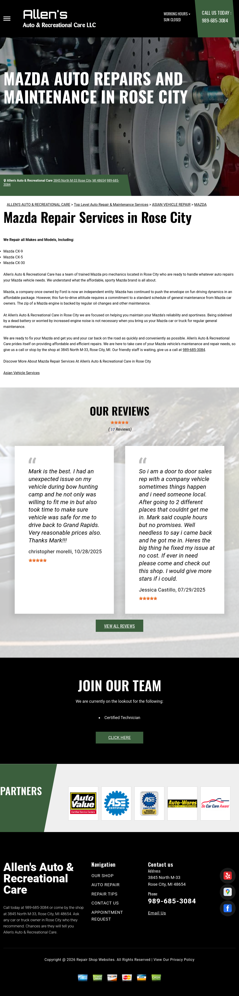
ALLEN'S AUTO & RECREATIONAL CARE (38, 204)
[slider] (119, 422)
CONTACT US (105, 903)
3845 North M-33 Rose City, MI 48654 (79, 180)
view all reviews (119, 626)
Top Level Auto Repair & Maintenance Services (111, 204)
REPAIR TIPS (104, 894)
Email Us (157, 913)
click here (119, 737)
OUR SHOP (102, 875)
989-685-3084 (215, 20)
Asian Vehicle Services (21, 373)
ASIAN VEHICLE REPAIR (171, 204)
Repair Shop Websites (95, 960)
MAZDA (200, 204)
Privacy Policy (182, 960)
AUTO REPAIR (105, 884)
